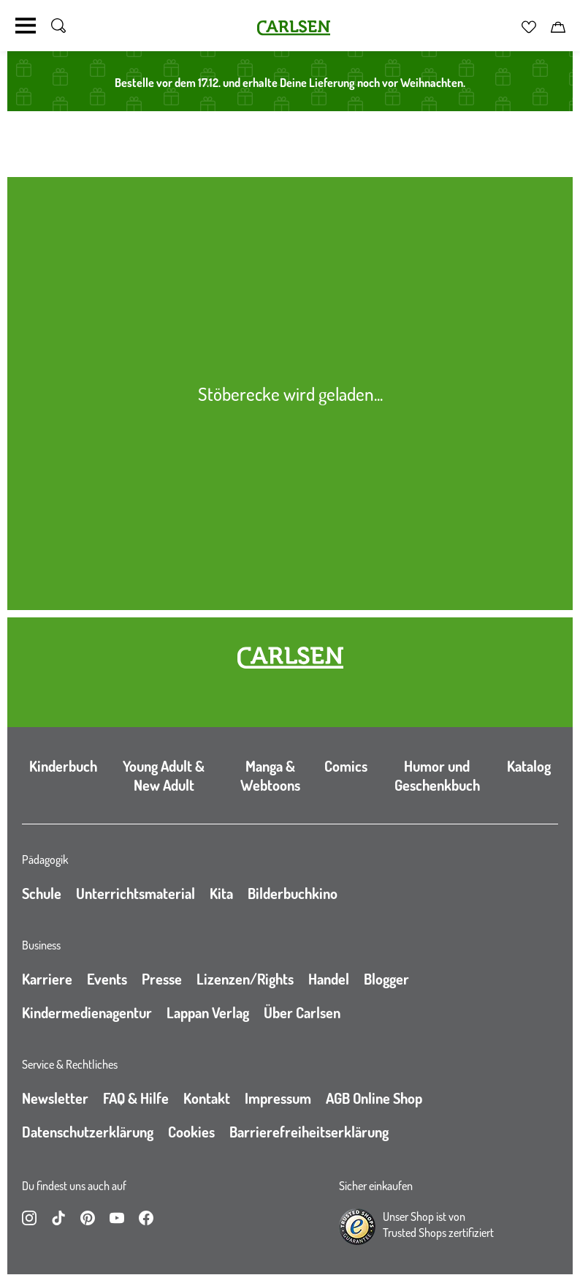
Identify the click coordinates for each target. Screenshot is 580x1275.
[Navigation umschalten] (25, 25)
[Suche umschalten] (58, 25)
